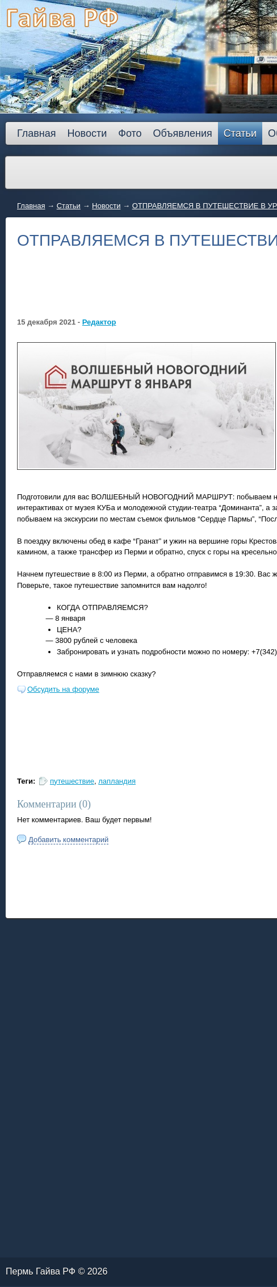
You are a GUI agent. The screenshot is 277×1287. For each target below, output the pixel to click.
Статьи (69, 205)
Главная (31, 205)
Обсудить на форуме (63, 689)
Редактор (99, 322)
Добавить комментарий (68, 839)
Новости (106, 205)
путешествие (72, 781)
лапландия (117, 781)
